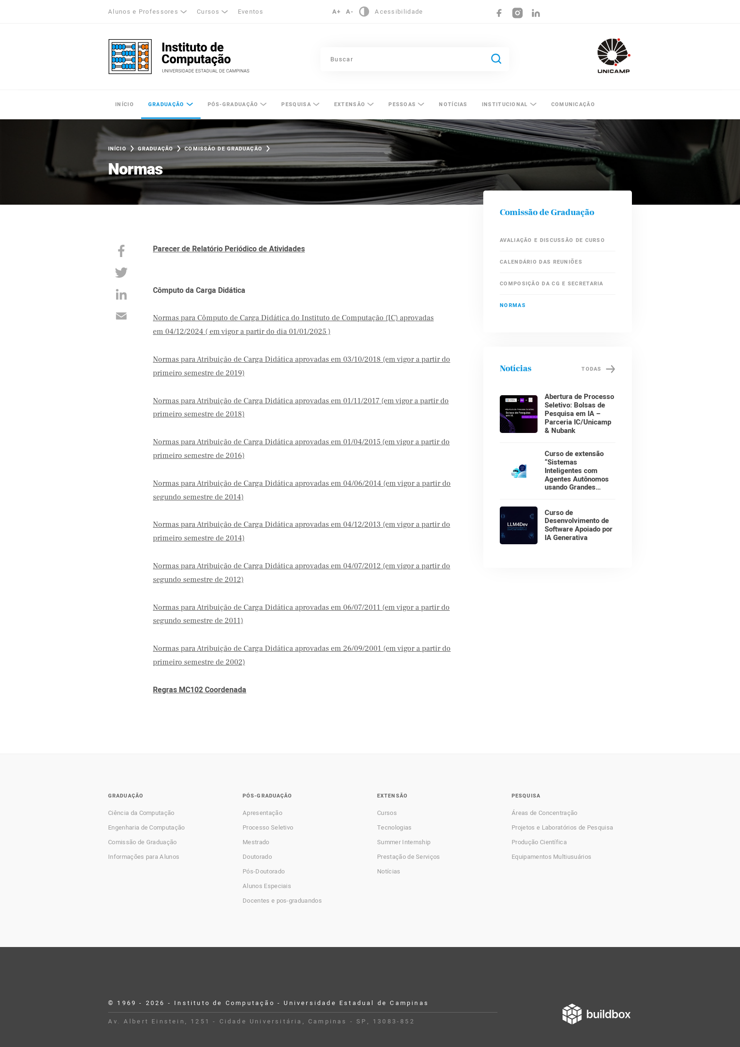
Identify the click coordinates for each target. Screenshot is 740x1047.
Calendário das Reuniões (541, 262)
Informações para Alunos (143, 857)
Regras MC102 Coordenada (199, 690)
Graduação (166, 104)
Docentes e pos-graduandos (282, 901)
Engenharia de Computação (146, 827)
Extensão (349, 104)
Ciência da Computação (141, 813)
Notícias (453, 104)
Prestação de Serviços (408, 857)
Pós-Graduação (233, 104)
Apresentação (262, 813)
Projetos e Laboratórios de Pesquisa (562, 827)
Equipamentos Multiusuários (551, 857)
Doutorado (257, 857)
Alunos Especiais (267, 886)
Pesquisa (296, 104)
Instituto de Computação (179, 56)
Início (124, 104)
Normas (513, 305)
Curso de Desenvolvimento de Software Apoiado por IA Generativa (579, 525)
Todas (591, 369)
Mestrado (256, 842)
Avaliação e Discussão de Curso (552, 240)
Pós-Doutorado (264, 871)
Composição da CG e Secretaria (552, 284)
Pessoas (402, 104)
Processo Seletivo (268, 827)
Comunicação (573, 104)
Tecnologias (394, 827)
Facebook (499, 13)
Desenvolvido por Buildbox (596, 1014)
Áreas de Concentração (545, 813)
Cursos (208, 11)
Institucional (505, 104)
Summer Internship (403, 842)
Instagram (517, 13)
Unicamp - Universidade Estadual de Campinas (614, 56)
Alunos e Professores (143, 11)
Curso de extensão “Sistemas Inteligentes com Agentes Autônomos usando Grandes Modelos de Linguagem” (577, 479)
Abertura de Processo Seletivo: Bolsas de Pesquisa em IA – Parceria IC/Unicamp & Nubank (579, 413)
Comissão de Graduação (223, 149)
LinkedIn (536, 13)
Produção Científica (539, 842)
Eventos (250, 11)
